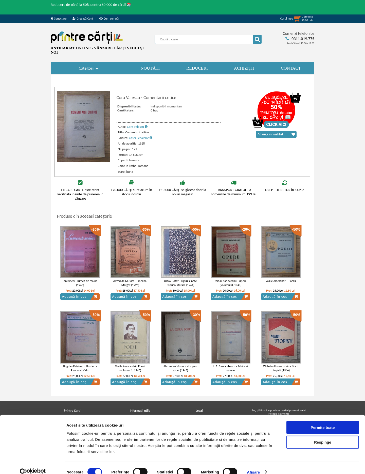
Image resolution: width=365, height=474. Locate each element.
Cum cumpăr (109, 18)
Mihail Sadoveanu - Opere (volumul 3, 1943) (231, 283)
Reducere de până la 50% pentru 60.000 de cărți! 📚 (91, 4)
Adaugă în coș (79, 296)
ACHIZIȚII (244, 68)
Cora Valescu (137, 127)
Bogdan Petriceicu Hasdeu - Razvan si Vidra (80, 368)
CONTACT (291, 68)
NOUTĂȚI (150, 68)
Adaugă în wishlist (276, 134)
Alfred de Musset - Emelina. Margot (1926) (130, 283)
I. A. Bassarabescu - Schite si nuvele (230, 368)
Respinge (322, 434)
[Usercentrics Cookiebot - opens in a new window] (33, 464)
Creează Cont (82, 18)
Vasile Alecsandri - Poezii (281, 281)
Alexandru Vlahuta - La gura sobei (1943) (180, 368)
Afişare (253, 464)
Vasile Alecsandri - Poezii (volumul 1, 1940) (130, 368)
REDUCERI (197, 68)
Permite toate (323, 419)
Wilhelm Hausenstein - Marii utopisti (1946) (280, 368)
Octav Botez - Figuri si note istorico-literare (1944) (180, 283)
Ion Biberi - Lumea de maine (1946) (80, 283)
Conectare (58, 18)
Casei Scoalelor (141, 138)
